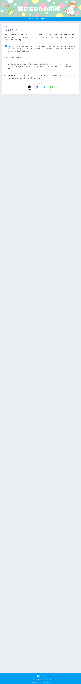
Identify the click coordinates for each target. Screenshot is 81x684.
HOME (40, 676)
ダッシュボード (35, 75)
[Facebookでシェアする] (36, 88)
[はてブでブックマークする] (44, 88)
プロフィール (33, 18)
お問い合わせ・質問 (46, 18)
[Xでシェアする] (29, 88)
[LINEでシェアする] (51, 88)
